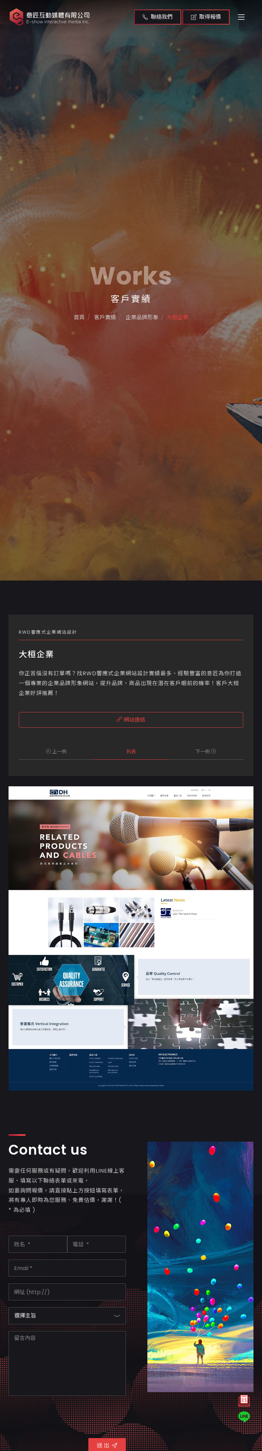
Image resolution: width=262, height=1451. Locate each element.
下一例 (205, 751)
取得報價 (206, 17)
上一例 (56, 751)
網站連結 (131, 720)
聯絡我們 (158, 17)
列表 (131, 751)
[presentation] (60, 1416)
